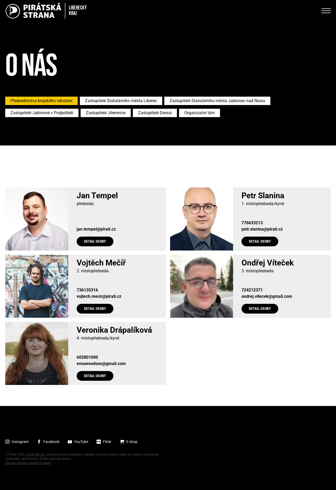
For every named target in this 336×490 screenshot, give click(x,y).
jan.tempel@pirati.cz (96, 229)
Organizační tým (199, 112)
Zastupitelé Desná (155, 112)
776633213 (252, 223)
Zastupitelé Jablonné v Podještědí (41, 112)
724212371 (252, 290)
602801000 (87, 357)
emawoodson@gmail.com (101, 364)
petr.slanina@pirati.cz (262, 229)
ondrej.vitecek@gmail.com (267, 296)
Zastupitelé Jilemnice (105, 112)
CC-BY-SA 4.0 (35, 454)
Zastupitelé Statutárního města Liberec (121, 100)
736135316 (87, 290)
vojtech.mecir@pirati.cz (99, 296)
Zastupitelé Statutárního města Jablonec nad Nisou (217, 100)
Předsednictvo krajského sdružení (41, 100)
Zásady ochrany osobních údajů (28, 463)
